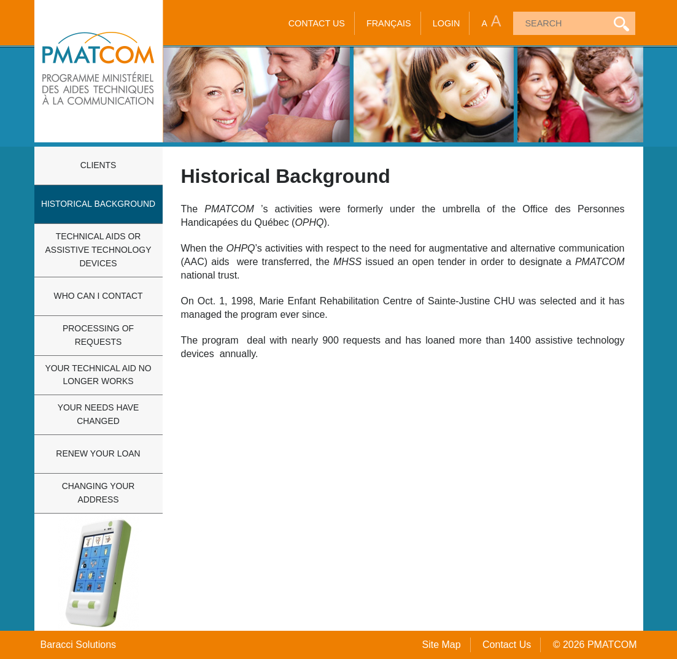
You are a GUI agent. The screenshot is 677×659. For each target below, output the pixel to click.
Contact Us (316, 23)
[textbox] (559, 23)
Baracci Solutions (79, 644)
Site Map (441, 644)
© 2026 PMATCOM (595, 644)
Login (446, 23)
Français (388, 23)
